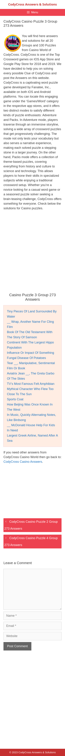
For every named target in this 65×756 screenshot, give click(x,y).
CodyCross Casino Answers (22, 461)
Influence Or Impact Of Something (30, 352)
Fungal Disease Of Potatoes (26, 358)
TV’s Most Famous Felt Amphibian (30, 383)
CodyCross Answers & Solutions (32, 4)
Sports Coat (15, 399)
